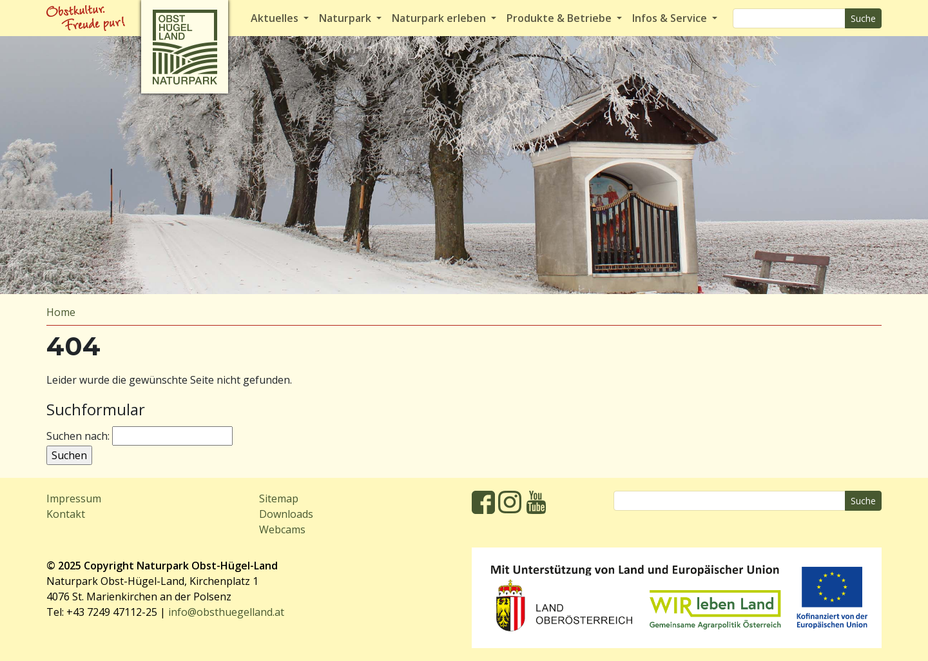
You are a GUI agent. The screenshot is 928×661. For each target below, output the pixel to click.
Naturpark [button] (346, 18)
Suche (863, 18)
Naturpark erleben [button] (440, 18)
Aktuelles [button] (276, 18)
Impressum (73, 498)
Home (60, 312)
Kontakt (65, 514)
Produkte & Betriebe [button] (560, 18)
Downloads (286, 514)
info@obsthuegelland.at (226, 612)
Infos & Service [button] (671, 18)
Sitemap (278, 498)
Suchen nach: (78, 436)
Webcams (282, 529)
